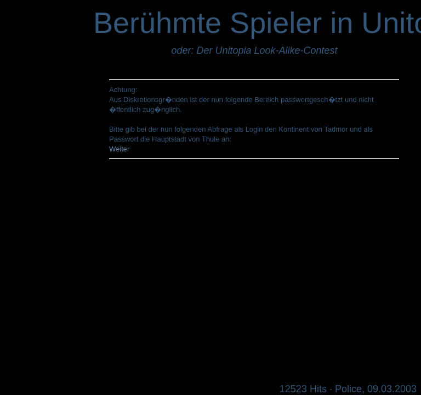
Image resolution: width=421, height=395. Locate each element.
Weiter (119, 149)
